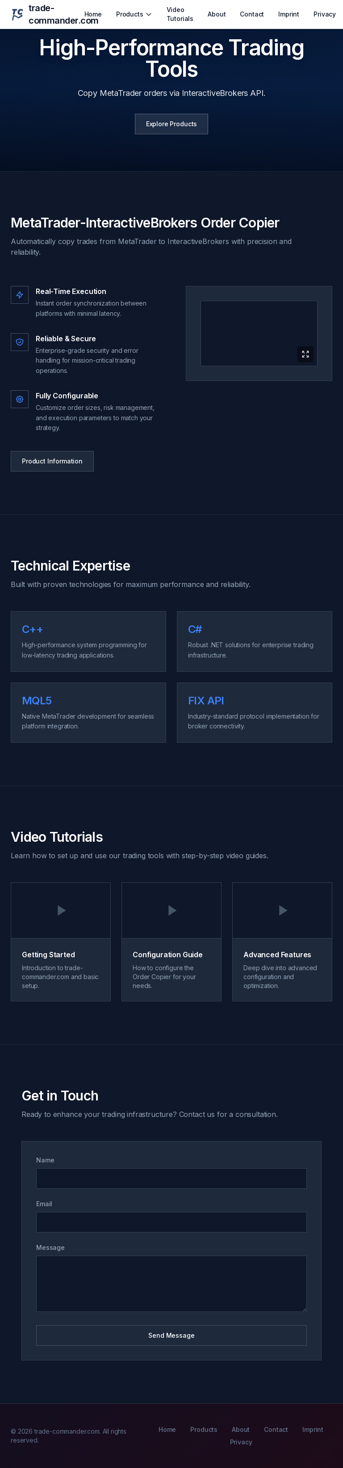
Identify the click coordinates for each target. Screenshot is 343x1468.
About (217, 14)
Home (93, 14)
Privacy (325, 14)
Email (44, 1203)
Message (50, 1247)
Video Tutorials (180, 14)
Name (45, 1160)
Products (134, 14)
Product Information (52, 461)
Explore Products (171, 124)
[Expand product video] (259, 333)
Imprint (288, 14)
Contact (252, 14)
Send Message (171, 1335)
